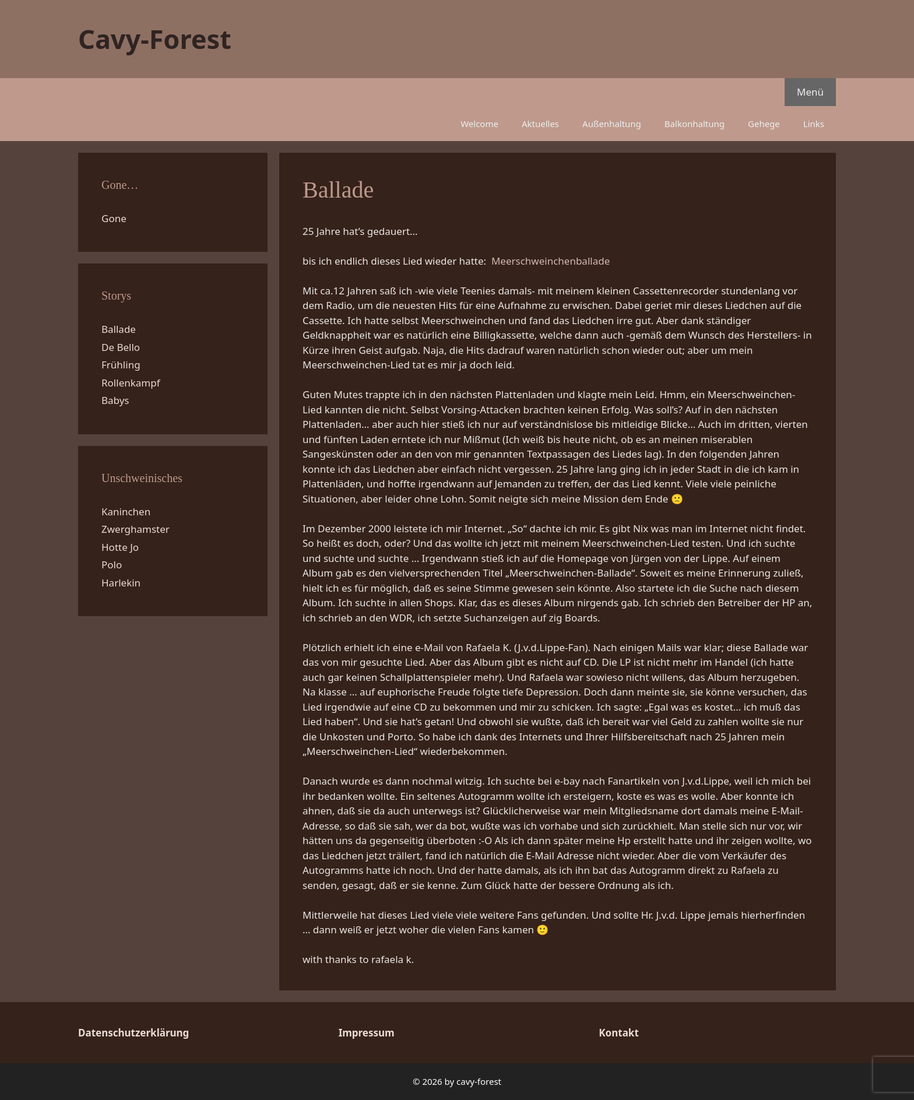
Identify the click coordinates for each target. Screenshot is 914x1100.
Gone (113, 218)
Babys (115, 400)
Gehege (764, 123)
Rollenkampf (130, 382)
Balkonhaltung (695, 123)
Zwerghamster (135, 529)
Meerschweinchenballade (550, 261)
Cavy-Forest (154, 39)
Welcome (479, 123)
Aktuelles (540, 123)
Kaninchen (125, 511)
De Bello (120, 347)
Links (813, 123)
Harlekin (120, 582)
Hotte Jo (120, 547)
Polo (111, 564)
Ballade (118, 329)
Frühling (120, 364)
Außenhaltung (611, 123)
